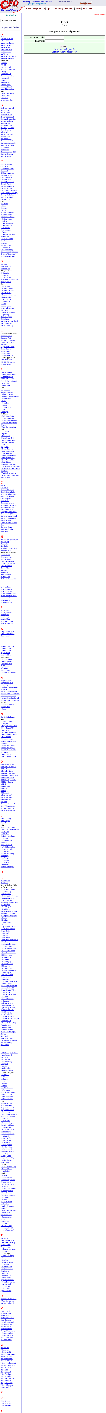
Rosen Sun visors (7, 1038)
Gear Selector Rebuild (9, 911)
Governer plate (6, 520)
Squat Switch (5, 1162)
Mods (78, 8)
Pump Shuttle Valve (9, 990)
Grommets (5, 236)
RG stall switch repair (8, 1032)
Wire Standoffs (6, 1387)
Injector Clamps (6, 591)
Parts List (5, 1273)
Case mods (4, 171)
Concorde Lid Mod (7, 182)
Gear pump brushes (7, 503)
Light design (6, 931)
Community (58, 8)
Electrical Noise (6, 336)
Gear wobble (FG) (7, 514)
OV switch (5, 78)
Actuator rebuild (7, 721)
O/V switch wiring (7, 808)
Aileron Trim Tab (7, 39)
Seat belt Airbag (6, 1062)
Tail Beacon (5, 666)
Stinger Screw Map (7, 1158)
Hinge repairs (6, 297)
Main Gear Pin (7, 935)
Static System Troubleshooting (6, 1214)
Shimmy (5, 743)
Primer (4, 1258)
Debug (4, 71)
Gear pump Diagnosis (8, 505)
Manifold (5, 942)
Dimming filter (6, 661)
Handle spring (6, 293)
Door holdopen (7, 1169)
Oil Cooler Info (6, 769)
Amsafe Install (6, 85)
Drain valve (6, 436)
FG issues (5, 1077)
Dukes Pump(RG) (8, 438)
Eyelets (4, 221)
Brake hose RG (6, 139)
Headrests (4, 544)
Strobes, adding (6, 1226)
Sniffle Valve (5, 1090)
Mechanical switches (9, 944)
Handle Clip (5, 542)
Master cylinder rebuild (9, 691)
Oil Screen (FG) (6, 795)
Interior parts (5, 600)
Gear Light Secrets (7, 496)
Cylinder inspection (7, 256)
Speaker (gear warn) (9, 1007)
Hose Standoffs (6, 574)
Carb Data (4, 166)
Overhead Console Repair (10, 804)
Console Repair (6, 184)
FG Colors (5, 834)
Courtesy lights (6, 659)
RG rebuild (5, 1075)
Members (69, 8)
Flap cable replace (8, 223)
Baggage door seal (7, 117)
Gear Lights (6, 905)
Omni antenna (6, 799)
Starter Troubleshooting (9, 1210)
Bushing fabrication (9, 1188)
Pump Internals (7, 983)
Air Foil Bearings (7, 1256)
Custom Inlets (6, 245)
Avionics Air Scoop (7, 100)
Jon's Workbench (7, 623)
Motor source (6, 399)
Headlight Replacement (9, 548)
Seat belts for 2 (6, 1059)
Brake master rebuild (8, 143)
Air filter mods (6, 52)
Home (28, 8)
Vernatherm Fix (6, 1329)
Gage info (5, 447)
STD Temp (4, 1153)
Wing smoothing (6, 1376)
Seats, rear (4, 1057)
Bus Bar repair (6, 156)
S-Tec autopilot (6, 1217)
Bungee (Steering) (7, 154)
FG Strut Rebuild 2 (7, 379)
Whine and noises (7, 76)
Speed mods (5, 1136)
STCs (3, 1219)
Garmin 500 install (7, 490)
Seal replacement (8, 308)
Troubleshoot (6, 74)
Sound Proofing (6, 1094)
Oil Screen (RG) (6, 797)
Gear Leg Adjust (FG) (8, 494)
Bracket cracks (7, 1177)
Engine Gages (6, 351)
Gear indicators (6, 664)
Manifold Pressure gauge (9, 687)
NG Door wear (7, 955)
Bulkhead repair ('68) (8, 152)
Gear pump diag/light (9, 916)
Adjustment (5, 390)
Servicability (6, 1132)
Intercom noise (6, 598)
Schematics (6, 1001)
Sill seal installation (8, 1092)
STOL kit (4, 1223)
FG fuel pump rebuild (8, 374)
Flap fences (6, 228)
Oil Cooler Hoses (7, 771)
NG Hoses (5, 959)
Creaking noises (7, 1191)
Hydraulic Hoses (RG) (9, 579)
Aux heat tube (6, 559)
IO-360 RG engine (8, 362)
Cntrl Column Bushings (9, 193)
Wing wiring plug (7, 1385)
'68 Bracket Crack (8, 1129)
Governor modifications (10, 279)
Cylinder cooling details (9, 252)
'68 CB (4, 65)
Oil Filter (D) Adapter (8, 780)
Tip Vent (4, 471)
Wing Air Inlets (6, 1367)
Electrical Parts (6, 338)
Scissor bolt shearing (9, 741)
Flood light (4, 412)
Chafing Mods (7, 219)
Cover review (5, 199)
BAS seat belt (5, 123)
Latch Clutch (6, 299)
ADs (2, 36)
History (4, 918)
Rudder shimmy (6, 1042)
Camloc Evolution (8, 217)
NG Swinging (6, 962)
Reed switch (6, 992)
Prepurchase (39, 8)
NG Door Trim (7, 968)
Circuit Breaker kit (8, 69)
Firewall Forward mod (9, 381)
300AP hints (6, 96)
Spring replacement (8, 312)
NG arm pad (6, 966)
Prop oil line (5, 851)
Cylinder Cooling (7, 250)
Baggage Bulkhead (7, 121)
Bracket (4, 63)
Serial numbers (6, 1068)
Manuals (4, 689)
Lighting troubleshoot (8, 672)
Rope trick (4, 1036)
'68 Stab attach (7, 1202)
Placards (4, 843)
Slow (3, 409)
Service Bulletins (8, 1005)
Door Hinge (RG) (8, 728)
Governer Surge (6, 527)
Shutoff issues (6, 462)
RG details (5, 275)
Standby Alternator (7, 1206)
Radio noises (5, 881)
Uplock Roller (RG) (9, 756)
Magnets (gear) (6, 680)
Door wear (5, 730)
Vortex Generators (7, 1337)
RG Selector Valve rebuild (11, 466)
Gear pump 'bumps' (7, 507)
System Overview (8, 1280)
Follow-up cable (7, 394)
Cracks (4, 709)
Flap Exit (5, 232)
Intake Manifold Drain (9, 596)
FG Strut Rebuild (7, 377)
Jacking (4, 924)
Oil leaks (4, 784)
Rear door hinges (8, 739)
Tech (85, 8)
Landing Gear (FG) (7, 646)
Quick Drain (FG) (8, 460)
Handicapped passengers (9, 539)
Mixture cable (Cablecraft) (10, 694)
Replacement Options (9, 423)
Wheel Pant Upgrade (8, 1354)
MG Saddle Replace (9, 948)
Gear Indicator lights (8, 492)
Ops (48, 8)
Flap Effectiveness (8, 234)
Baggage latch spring (8, 119)
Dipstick (5, 434)
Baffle (4, 206)
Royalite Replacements (9, 1040)
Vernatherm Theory (7, 1324)
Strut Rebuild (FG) (8, 748)
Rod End (5, 997)
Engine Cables (6, 349)
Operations (5, 403)
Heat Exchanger (7, 1262)
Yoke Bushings (6, 1405)
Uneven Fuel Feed (7, 1303)
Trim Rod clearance (8, 1195)
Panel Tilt (4, 823)
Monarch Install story (9, 420)
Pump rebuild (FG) (8, 458)
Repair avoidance (8, 1125)
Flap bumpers (6, 230)
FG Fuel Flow (6, 385)
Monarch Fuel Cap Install (10, 698)
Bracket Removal (8, 704)
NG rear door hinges (9, 970)
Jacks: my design (7, 621)
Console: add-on (6, 188)
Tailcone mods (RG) (8, 561)
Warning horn (6, 1027)
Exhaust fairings (6, 364)
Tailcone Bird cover (8, 1240)
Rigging (4, 405)
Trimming (4, 1197)
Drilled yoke (5, 319)
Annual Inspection (7, 89)
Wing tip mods (6, 1380)
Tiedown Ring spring (8, 1249)
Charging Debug (6, 175)
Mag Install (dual (7, 683)
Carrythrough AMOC (9, 1114)
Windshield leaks (7, 1361)
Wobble (4, 1199)
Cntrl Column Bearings (9, 190)
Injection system (6, 589)
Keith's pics (6, 1288)
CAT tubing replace (7, 173)
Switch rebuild (7, 1014)
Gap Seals (4, 488)
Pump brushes (6, 977)
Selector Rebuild (7, 1003)
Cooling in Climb (7, 197)
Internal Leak (6, 922)
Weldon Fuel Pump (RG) (10, 475)
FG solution (6, 1083)
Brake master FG (7, 141)
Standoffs (4, 1208)
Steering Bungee (6, 1160)
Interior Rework (6, 602)
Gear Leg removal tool (10, 902)
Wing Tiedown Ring (8, 1167)
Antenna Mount (6, 87)
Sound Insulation (7, 1097)
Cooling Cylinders (7, 195)
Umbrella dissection (9, 427)
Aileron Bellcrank (7, 41)
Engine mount (6, 353)
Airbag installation (7, 43)
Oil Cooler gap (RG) (8, 773)
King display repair (7, 631)
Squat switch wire (8, 1010)
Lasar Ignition (6, 655)
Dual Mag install (6, 323)
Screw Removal (6, 1055)
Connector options (7, 186)
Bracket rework (7, 1182)
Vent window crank (7, 1318)
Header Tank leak (8, 449)
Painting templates (8, 836)
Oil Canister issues (7, 764)
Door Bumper (6, 737)
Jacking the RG (6, 612)
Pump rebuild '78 (8, 988)
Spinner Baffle (6, 1138)
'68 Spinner (6, 1142)
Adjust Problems (7, 392)
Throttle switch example (10, 1018)
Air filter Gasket (6, 50)
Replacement (6, 1127)
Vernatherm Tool (6, 1326)
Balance (4, 1175)
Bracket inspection (8, 1180)
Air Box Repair (6, 45)
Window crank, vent (8, 1365)
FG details (5, 273)
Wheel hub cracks (7, 1356)
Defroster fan (5, 269)
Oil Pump (4, 791)
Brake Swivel (6, 894)
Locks (4, 304)
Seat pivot (4, 1064)
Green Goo (4, 531)
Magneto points (6, 685)
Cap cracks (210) (8, 1110)
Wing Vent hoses (6, 1383)
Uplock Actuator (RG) (8, 1299)
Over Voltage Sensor (8, 806)
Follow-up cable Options (10, 396)
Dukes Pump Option (9, 440)
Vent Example (6, 1320)
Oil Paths (4, 788)
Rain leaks (4, 883)
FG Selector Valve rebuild (11, 469)
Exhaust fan (6, 555)
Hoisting (4, 570)
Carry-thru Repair (8, 1123)
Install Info (5, 1264)
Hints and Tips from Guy (10, 829)
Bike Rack (4, 132)
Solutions (5, 1079)
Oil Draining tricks (7, 778)
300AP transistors (8, 93)
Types (3, 425)
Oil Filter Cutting (7, 782)
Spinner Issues (6, 1140)
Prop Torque (5, 858)
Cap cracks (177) (8, 1107)
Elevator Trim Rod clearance (7, 343)
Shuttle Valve (6, 1012)
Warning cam (6, 1025)
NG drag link (6, 957)
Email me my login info (64, 49)
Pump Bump (6, 979)
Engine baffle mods (7, 347)
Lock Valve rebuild (8, 929)
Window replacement (8, 1363)
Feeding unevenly (8, 442)
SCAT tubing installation (9, 1053)
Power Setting (6, 1277)
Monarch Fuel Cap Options (10, 700)
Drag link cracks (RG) (9, 726)
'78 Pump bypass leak (9, 981)
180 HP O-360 (7, 360)
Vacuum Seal (6, 1284)
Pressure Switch (7, 975)
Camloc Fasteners (8, 212)
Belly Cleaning (6, 130)
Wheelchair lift (6, 1352)
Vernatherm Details (7, 1322)
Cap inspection (7, 1105)
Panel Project (5, 821)
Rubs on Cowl (7, 1149)
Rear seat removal (7, 1029)
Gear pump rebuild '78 (9, 512)
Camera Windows (7, 164)
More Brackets (7, 1193)
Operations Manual (8, 1282)
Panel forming (6, 818)
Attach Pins (5, 1121)
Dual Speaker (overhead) (9, 321)
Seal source (6, 310)
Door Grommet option (9, 734)
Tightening (5, 315)
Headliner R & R (7, 550)
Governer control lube (8, 518)
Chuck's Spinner (7, 1147)
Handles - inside (7, 288)
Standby (4, 80)
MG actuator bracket (9, 953)
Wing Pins (4, 1370)
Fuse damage (6, 286)
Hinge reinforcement (9, 295)
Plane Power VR (6, 845)
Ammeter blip (6, 82)
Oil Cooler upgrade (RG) (9, 775)
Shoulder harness (7, 1088)
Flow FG (5, 444)
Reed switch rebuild (9, 994)
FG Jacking (5, 383)
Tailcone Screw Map (8, 1242)
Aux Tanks (5, 431)
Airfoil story (5, 54)
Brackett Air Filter (7, 134)
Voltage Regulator (7, 1333)
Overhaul (4, 802)
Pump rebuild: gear (7, 867)
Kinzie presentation (7, 634)
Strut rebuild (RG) (7, 1228)
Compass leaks (6, 180)
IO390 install (6, 277)
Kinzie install (5, 636)
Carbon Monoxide (7, 169)
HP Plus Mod (5, 577)
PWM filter (5, 864)
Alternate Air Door (7, 58)
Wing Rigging (6, 1374)
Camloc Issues (7, 215)
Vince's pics (5, 1286)
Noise (4, 401)
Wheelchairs (5, 1350)
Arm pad (4, 724)
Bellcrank (5, 98)
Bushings (5, 1186)
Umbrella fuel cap (8, 1301)
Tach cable (4, 1238)
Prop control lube (7, 849)
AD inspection (6, 1103)
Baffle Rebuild (6, 112)
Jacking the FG (6, 610)
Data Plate (4, 264)
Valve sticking (6, 1313)
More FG (5, 1081)
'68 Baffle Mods (6, 115)
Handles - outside (8, 290)
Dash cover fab (6, 266)
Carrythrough (6, 1112)
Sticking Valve (6, 1156)
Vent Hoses (5, 1316)
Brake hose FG (6, 136)
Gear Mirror (5, 501)
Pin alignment (6, 306)
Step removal (5, 1221)
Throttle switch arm (8, 1016)
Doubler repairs (6, 317)
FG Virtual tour (7, 1267)
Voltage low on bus (7, 1335)
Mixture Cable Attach (8, 696)
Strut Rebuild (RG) (8, 745)
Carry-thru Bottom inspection (8, 1117)
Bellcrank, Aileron (7, 128)
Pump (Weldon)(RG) (9, 455)
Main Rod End (7, 937)
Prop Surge (4, 856)
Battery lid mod (6, 125)
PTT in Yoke (5, 862)
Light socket (6, 933)
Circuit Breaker (7, 67)
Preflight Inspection (8, 847)
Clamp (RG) (6, 707)
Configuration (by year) (10, 896)
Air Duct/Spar (6, 47)
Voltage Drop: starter (8, 1331)
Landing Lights (6, 648)
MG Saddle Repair (8, 951)
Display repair (6, 282)
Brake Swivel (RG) (7, 145)
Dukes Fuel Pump (7, 325)
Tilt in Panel (5, 1251)
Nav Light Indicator (8, 717)
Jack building (5, 619)
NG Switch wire (7, 964)
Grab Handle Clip (7, 529)
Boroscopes (5, 150)
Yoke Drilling (5, 1401)
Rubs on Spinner (7, 239)
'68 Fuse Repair (6, 477)
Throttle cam (5, 1247)
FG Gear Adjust (6, 372)
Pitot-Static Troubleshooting (6, 839)
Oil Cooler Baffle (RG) (9, 767)
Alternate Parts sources (9, 56)
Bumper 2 (5, 210)
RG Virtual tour (7, 1269)
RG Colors (5, 832)
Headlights (4, 546)
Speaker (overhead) (7, 1134)
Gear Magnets (6, 498)
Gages (3, 485)
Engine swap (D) (7, 355)
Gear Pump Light (7, 509)
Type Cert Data (6, 1291)
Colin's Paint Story (8, 827)
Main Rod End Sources (10, 940)
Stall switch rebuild (7, 1151)
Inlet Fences (6, 247)
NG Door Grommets (9, 732)
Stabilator (4, 1173)
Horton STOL (5, 572)
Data (91, 8)
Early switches (7, 900)
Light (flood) (5, 670)
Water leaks (5, 1348)
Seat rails (4, 1066)
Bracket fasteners (8, 1184)
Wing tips (4, 668)
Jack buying (5, 617)
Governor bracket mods (9, 516)
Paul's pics (5, 1271)
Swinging (5, 752)
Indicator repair (7, 453)
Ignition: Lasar (6, 587)
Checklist (5, 1260)
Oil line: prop (5, 786)
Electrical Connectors (8, 340)
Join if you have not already (64, 52)
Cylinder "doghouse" (8, 254)
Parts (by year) (7, 972)
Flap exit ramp (7, 225)
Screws (4, 243)
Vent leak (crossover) (8, 473)
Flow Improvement (8, 563)
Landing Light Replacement (6, 651)
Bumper (4, 208)
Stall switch (5, 1204)
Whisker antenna (7, 1359)
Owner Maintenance (8, 810)
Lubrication (6, 301)
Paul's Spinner (7, 1145)
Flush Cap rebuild (8, 416)
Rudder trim (5, 1045)
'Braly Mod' (5, 147)
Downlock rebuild (8, 898)
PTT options (5, 860)
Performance (6, 1275)
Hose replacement (8, 451)
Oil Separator (5, 793)
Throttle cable (6, 1245)
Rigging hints (6, 407)
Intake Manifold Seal (8, 593)
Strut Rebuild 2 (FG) (9, 750)
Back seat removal (7, 108)
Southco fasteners (8, 241)
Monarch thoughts (8, 418)
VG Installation (6, 1340)
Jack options (5, 615)
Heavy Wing (5, 568)
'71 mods (5, 204)
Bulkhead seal (6, 557)
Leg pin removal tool (9, 926)
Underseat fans (7, 566)
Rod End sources (8, 999)
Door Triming (6, 754)
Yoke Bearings (6, 1403)
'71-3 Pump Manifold (9, 986)
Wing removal (6, 1372)
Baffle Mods (5, 110)
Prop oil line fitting (7, 853)
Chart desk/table (6, 177)
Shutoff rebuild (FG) (9, 464)
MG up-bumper (7, 946)
